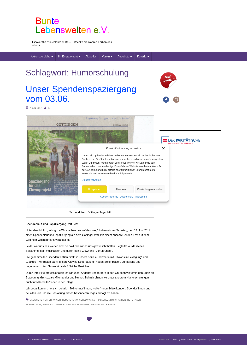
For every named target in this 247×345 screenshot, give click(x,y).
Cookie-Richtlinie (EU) (38, 339)
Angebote (124, 56)
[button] (163, 148)
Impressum (141, 196)
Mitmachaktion (117, 300)
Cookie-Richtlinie (109, 196)
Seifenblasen (33, 304)
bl (49, 108)
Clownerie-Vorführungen (45, 300)
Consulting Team (178, 339)
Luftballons (99, 300)
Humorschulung (81, 300)
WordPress (216, 339)
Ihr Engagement (69, 56)
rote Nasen (134, 300)
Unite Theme (193, 339)
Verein (107, 56)
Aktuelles (91, 56)
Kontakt (143, 56)
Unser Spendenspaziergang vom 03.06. (81, 94)
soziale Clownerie (54, 304)
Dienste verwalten (91, 180)
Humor (66, 300)
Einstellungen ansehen (150, 189)
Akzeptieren (94, 189)
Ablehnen (121, 189)
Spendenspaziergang (102, 304)
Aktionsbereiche (42, 56)
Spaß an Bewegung (77, 304)
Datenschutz (126, 196)
